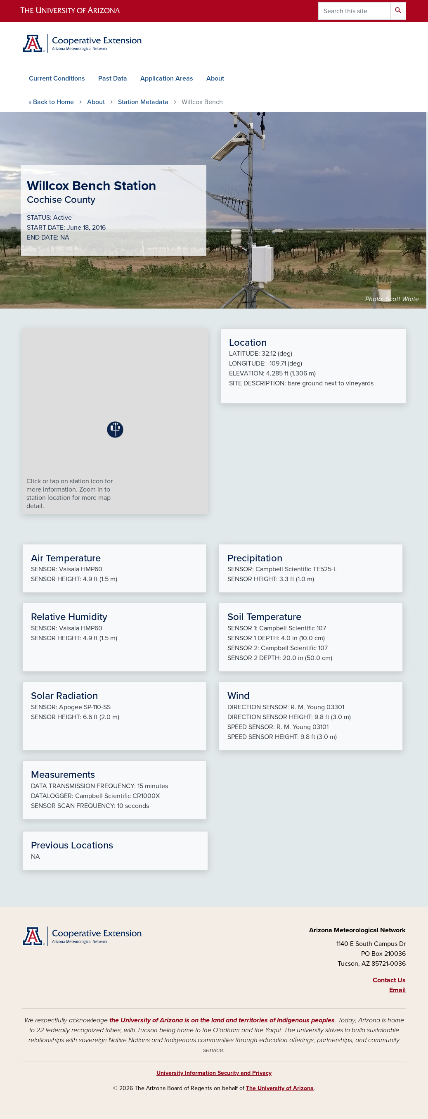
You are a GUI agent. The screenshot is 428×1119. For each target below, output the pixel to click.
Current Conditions (57, 78)
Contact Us (389, 980)
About (215, 78)
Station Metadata (143, 102)
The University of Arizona (280, 1088)
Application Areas (166, 78)
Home (51, 102)
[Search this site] (354, 11)
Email (397, 990)
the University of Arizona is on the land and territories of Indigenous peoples (222, 1020)
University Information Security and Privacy (214, 1072)
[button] (115, 429)
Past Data (112, 78)
